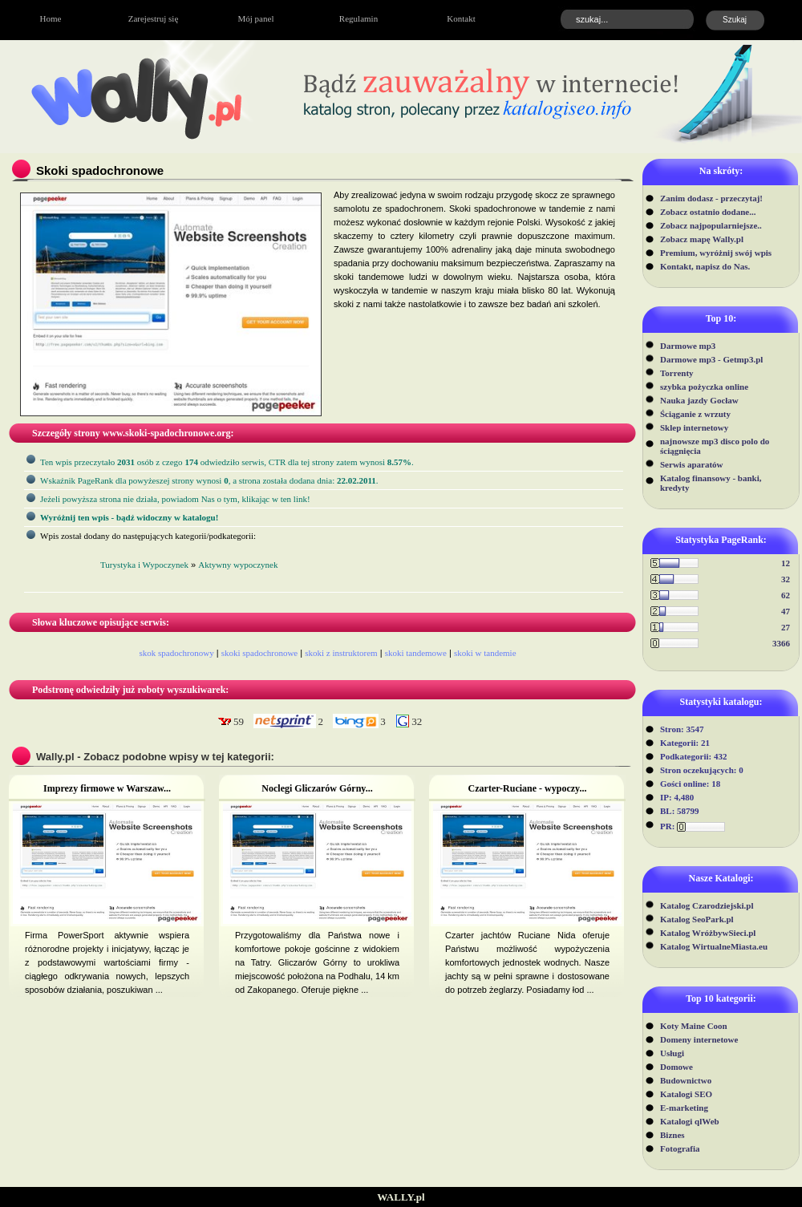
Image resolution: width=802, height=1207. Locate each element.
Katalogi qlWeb (689, 1121)
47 (785, 611)
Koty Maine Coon (693, 1026)
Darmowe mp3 (687, 345)
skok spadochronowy (176, 653)
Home (51, 18)
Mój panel (256, 18)
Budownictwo (685, 1080)
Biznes (672, 1135)
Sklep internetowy (694, 427)
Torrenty (677, 373)
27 (785, 627)
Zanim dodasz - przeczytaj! (711, 198)
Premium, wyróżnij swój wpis (716, 252)
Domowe (676, 1066)
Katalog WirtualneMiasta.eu (714, 946)
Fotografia (679, 1148)
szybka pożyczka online (704, 386)
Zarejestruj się (153, 18)
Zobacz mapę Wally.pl (701, 239)
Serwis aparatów (691, 464)
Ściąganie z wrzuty (695, 414)
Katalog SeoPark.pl (697, 919)
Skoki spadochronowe (100, 170)
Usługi (672, 1053)
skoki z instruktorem (341, 653)
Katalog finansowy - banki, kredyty (711, 482)
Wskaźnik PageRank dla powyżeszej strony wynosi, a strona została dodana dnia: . (209, 480)
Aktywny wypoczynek (237, 564)
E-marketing (684, 1107)
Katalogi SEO (686, 1094)
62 (785, 595)
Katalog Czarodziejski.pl (707, 905)
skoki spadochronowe (259, 653)
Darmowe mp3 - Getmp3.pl (711, 359)
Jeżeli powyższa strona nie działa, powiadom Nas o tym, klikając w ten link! (175, 499)
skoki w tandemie (485, 653)
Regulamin (358, 18)
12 (785, 563)
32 (785, 579)
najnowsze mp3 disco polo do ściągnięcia (714, 446)
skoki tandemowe (416, 653)
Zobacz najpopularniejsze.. (711, 225)
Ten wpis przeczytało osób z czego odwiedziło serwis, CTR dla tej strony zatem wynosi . (227, 462)
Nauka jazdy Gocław (699, 400)
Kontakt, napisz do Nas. (705, 266)
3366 (781, 643)
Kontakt (461, 18)
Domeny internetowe (699, 1039)
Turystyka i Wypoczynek (144, 564)
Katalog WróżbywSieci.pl (707, 933)
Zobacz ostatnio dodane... (708, 212)
